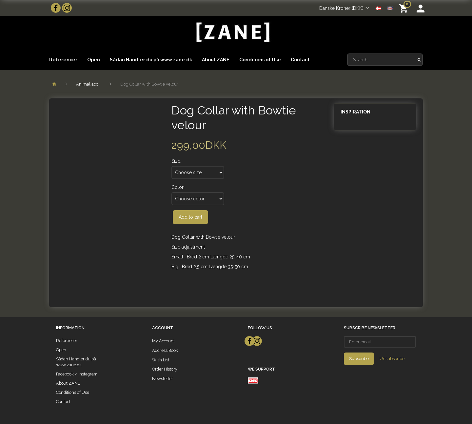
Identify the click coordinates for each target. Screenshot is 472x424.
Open (93, 59)
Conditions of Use (260, 59)
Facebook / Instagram (76, 374)
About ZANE (215, 59)
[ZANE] (232, 32)
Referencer (63, 59)
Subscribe (359, 358)
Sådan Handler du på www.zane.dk (151, 59)
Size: (176, 161)
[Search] (419, 59)
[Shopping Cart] (404, 8)
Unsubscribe (392, 358)
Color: (178, 187)
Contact (300, 59)
